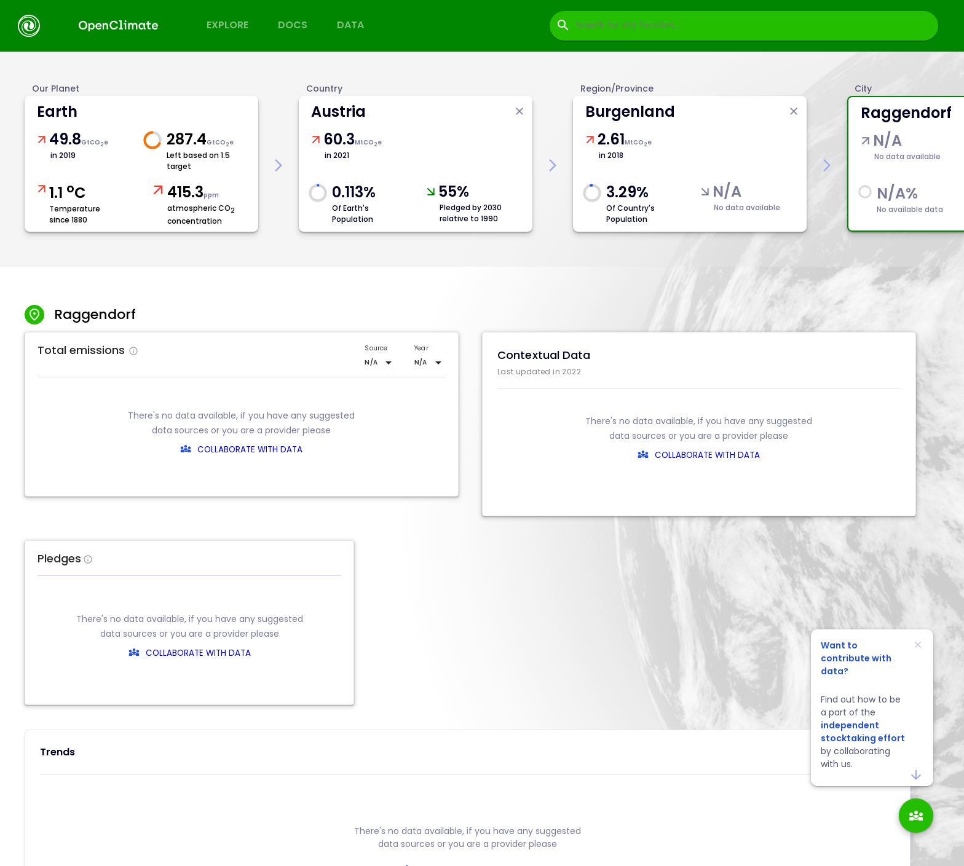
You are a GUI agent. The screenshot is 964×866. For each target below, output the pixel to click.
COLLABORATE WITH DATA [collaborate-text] (476, 653)
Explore (227, 25)
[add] (916, 815)
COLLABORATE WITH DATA (249, 449)
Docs (292, 25)
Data (350, 25)
